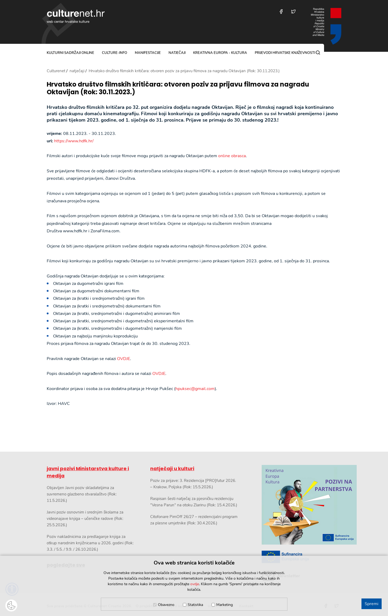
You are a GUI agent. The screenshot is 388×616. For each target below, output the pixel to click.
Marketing (224, 604)
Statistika (195, 604)
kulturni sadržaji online (70, 52)
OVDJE (123, 359)
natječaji (177, 52)
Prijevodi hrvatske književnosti (285, 52)
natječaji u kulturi (172, 468)
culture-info (114, 52)
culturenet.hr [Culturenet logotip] (76, 16)
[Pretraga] (318, 52)
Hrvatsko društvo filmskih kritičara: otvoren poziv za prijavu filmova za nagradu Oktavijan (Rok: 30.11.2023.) (178, 88)
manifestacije (148, 52)
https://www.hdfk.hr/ (74, 141)
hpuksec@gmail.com (195, 389)
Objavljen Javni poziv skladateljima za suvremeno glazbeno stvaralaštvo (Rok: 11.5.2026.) (82, 494)
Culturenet (56, 71)
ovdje (194, 584)
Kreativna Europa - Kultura (220, 52)
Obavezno (166, 604)
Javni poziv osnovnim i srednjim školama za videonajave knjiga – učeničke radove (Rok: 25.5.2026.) (85, 519)
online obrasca (232, 156)
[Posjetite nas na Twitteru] (293, 11)
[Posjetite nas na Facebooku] (281, 11)
